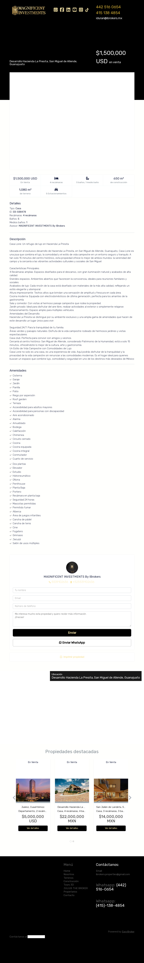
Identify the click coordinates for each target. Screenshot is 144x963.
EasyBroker (128, 931)
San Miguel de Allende (62, 61)
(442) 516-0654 (111, 887)
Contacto (38, 38)
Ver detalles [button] (33, 828)
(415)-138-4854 (110, 905)
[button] (13, 798)
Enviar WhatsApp (72, 642)
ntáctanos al (20, 936)
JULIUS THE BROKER (102, 30)
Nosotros (31, 30)
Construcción (63, 30)
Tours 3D (81, 30)
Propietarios (21, 38)
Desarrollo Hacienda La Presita (29, 61)
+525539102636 (83, 582)
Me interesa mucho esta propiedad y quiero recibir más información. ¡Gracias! (72, 619)
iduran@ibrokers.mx (109, 18)
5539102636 (60, 582)
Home (17, 30)
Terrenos (46, 30)
